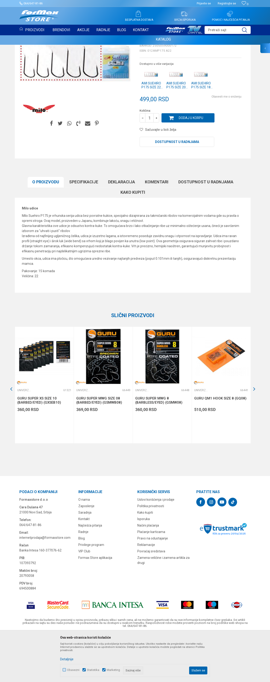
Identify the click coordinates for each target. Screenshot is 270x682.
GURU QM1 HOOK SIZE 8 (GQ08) (220, 446)
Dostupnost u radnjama (177, 189)
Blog (81, 585)
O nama (84, 547)
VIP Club (84, 598)
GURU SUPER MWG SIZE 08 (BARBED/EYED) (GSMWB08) (99, 448)
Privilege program (91, 592)
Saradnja (84, 560)
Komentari (156, 229)
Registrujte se (227, 3)
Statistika (93, 670)
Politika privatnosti (150, 553)
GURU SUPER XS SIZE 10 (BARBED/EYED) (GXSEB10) (39, 448)
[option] (44, 432)
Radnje (83, 579)
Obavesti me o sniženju (226, 144)
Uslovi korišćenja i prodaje (155, 547)
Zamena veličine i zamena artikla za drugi (163, 607)
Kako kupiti (132, 239)
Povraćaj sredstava (151, 598)
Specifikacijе (83, 229)
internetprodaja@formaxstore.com (44, 585)
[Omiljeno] (245, 4)
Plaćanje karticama (151, 579)
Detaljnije (66, 659)
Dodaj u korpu (191, 165)
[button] (228, 30)
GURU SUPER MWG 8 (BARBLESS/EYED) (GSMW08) (158, 448)
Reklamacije (146, 592)
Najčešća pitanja (90, 573)
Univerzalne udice (155, 82)
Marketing (113, 670)
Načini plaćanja (148, 573)
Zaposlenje (86, 553)
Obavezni (73, 670)
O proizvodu (45, 229)
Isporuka (143, 566)
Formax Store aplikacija (95, 605)
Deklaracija (121, 229)
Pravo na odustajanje (152, 585)
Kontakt (84, 566)
